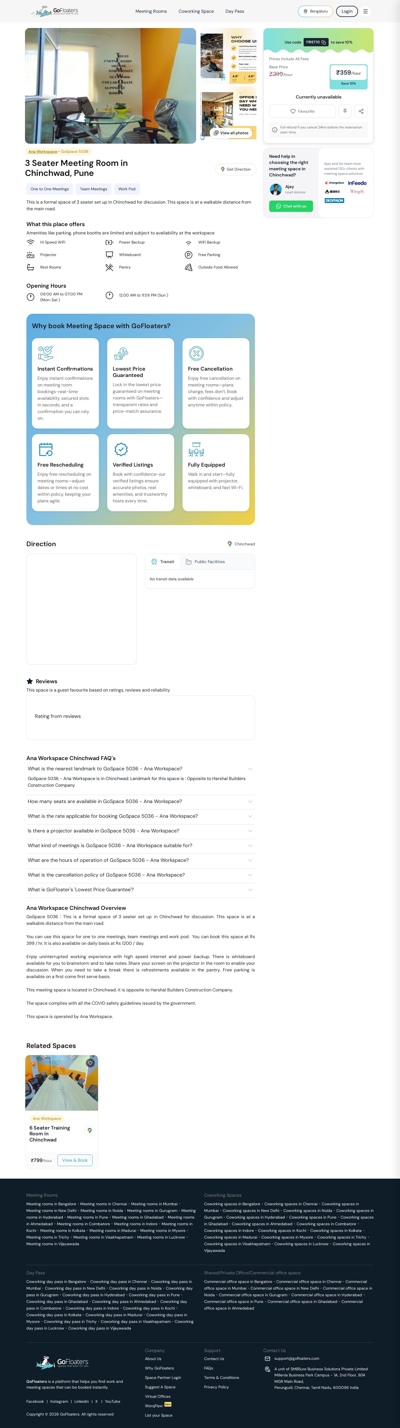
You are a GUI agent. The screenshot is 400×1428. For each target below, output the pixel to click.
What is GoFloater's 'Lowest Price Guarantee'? (81, 889)
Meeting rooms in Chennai (103, 1203)
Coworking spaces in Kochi (282, 1230)
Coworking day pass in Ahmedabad (124, 1301)
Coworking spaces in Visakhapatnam (237, 1243)
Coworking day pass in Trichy (70, 1321)
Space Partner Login (163, 1377)
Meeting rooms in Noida (102, 1210)
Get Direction (236, 169)
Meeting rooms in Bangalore (51, 1203)
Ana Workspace (42, 151)
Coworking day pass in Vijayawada (99, 1328)
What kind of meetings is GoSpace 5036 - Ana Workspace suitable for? (110, 845)
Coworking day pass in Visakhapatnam (136, 1321)
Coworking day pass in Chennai (118, 1281)
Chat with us (291, 206)
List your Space (158, 1415)
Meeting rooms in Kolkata (62, 1230)
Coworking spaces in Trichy (341, 1237)
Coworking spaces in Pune (312, 1217)
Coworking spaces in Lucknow (301, 1243)
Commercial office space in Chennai (308, 1281)
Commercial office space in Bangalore (238, 1281)
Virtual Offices (158, 1396)
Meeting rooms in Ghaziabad (138, 1217)
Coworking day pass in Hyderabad (93, 1294)
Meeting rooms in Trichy (47, 1237)
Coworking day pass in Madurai (114, 1314)
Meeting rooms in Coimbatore (83, 1223)
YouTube (112, 1401)
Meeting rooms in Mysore (163, 1230)
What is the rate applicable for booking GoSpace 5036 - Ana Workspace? (113, 816)
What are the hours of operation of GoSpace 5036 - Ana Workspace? (108, 860)
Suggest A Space (160, 1386)
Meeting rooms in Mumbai (154, 1203)
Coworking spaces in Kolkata (336, 1230)
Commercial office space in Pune (233, 1301)
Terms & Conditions (221, 1377)
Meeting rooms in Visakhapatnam (103, 1237)
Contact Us (214, 1358)
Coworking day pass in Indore (92, 1308)
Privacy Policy (216, 1386)
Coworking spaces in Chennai (291, 1203)
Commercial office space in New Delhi (285, 1288)
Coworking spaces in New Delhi (251, 1210)
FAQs (208, 1368)
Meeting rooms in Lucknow (161, 1237)
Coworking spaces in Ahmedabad (262, 1223)
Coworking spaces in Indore (229, 1230)
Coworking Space (196, 11)
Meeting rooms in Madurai (112, 1230)
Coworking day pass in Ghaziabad (57, 1301)
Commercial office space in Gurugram (253, 1294)
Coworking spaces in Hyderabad (255, 1217)
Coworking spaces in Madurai (230, 1237)
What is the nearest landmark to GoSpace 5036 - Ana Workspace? (105, 768)
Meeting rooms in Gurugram (152, 1210)
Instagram (59, 1401)
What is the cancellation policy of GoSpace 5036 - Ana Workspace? (106, 875)
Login (347, 11)
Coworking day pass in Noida (135, 1288)
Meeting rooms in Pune (87, 1217)
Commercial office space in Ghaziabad (302, 1301)
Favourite (302, 111)
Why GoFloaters (159, 1368)
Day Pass (235, 11)
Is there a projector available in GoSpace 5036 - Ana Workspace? (103, 830)
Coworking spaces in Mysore (287, 1237)
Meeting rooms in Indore (136, 1223)
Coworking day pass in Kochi (149, 1308)
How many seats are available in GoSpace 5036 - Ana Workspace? (105, 801)
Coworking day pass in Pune (154, 1294)
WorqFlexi (158, 1405)
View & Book (75, 1160)
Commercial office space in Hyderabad (326, 1294)
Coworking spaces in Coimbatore (326, 1223)
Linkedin (81, 1401)
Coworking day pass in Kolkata (53, 1314)
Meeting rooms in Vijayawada (52, 1243)
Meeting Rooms (151, 11)
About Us (153, 1358)
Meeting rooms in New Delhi (51, 1210)
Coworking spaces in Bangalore (232, 1203)
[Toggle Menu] (365, 11)
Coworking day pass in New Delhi (75, 1288)
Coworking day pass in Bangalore (56, 1281)
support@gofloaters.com (296, 1358)
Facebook (35, 1401)
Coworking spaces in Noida (307, 1210)
